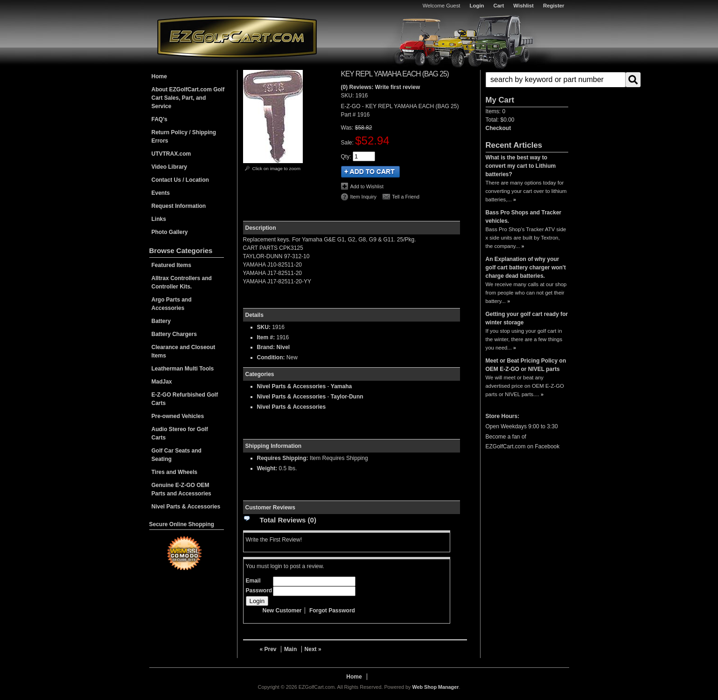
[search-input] (555, 79)
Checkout (498, 128)
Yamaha (341, 386)
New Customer (282, 610)
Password (259, 590)
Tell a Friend (405, 196)
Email (253, 580)
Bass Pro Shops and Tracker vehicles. (524, 216)
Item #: (267, 337)
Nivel (283, 347)
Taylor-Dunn (347, 396)
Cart (499, 5)
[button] (527, 79)
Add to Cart (370, 172)
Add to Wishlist (366, 186)
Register (554, 5)
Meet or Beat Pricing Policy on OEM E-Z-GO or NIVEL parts (526, 364)
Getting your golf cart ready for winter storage (527, 318)
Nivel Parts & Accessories (291, 386)
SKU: (348, 95)
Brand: (266, 347)
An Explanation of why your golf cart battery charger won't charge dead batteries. (526, 267)
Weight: (267, 468)
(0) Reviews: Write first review (380, 87)
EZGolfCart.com (237, 36)
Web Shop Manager (435, 687)
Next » (313, 649)
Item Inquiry (363, 196)
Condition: (271, 357)
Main (290, 649)
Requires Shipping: (282, 458)
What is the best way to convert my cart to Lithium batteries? (521, 166)
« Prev (268, 649)
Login (477, 5)
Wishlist (523, 5)
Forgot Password (332, 610)
